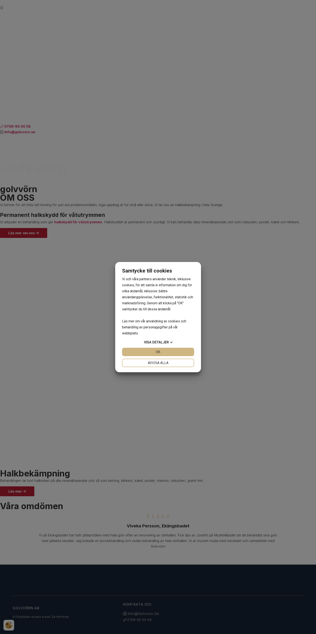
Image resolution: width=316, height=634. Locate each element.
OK (158, 352)
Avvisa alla (158, 363)
